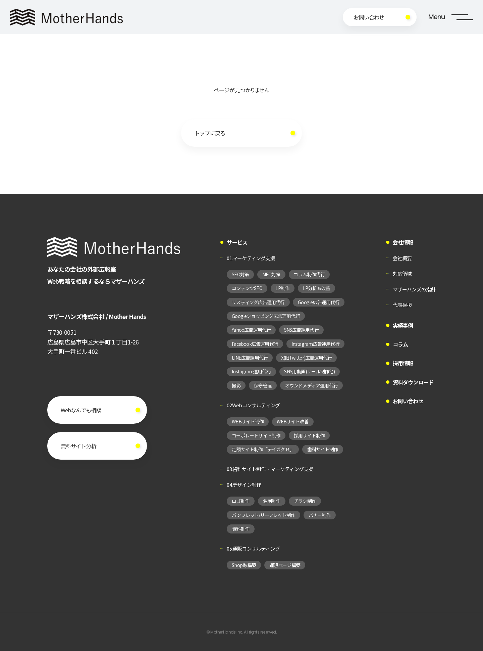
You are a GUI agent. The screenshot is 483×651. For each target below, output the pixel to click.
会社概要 (402, 258)
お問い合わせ (408, 401)
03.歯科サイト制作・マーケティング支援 (270, 468)
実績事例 (403, 325)
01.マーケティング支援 (251, 258)
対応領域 (402, 273)
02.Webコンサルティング (253, 405)
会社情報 (403, 242)
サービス (237, 242)
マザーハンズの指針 (414, 289)
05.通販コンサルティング (253, 548)
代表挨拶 (402, 304)
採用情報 (403, 363)
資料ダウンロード (413, 382)
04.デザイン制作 (244, 484)
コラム (400, 344)
